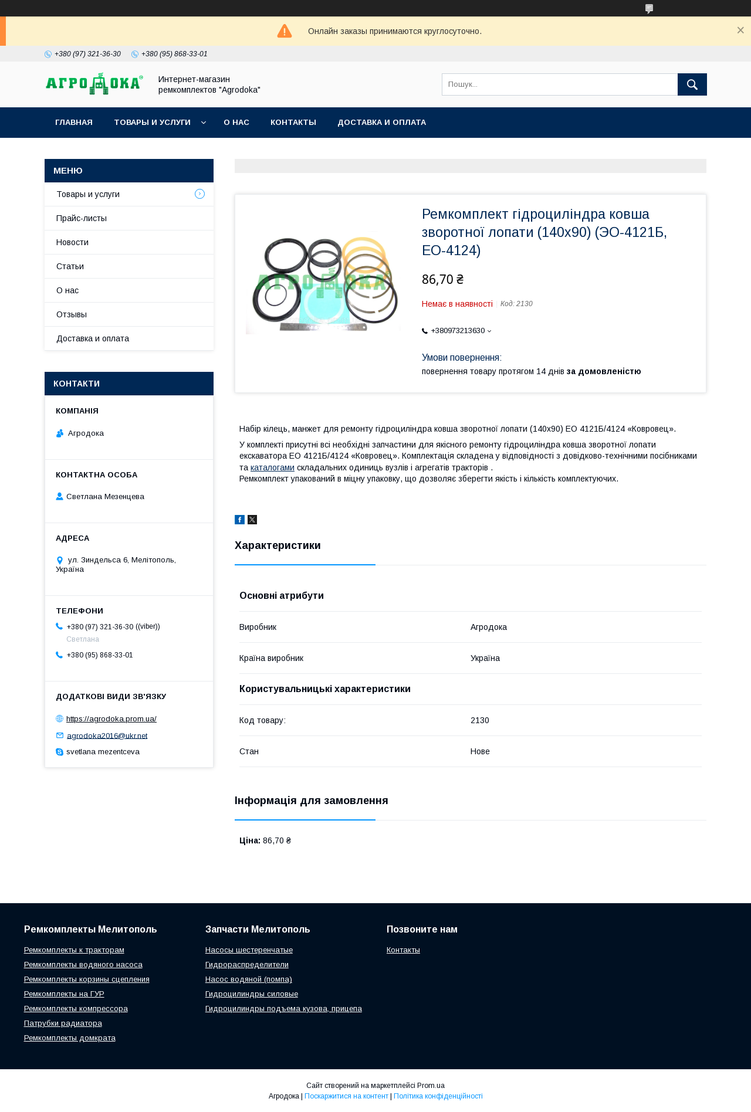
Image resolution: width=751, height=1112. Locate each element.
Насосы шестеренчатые (249, 949)
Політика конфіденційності (438, 1096)
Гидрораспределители (247, 964)
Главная (74, 122)
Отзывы (71, 314)
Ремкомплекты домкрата (70, 1037)
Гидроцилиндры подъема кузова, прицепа (283, 1008)
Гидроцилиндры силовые (251, 993)
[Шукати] (692, 84)
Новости (72, 242)
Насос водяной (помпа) (248, 979)
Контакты (293, 122)
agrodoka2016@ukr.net (107, 735)
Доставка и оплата (381, 122)
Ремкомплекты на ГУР (64, 993)
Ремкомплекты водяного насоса (83, 964)
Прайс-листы (81, 218)
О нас (236, 122)
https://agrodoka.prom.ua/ (111, 718)
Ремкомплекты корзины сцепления (87, 979)
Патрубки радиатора (63, 1023)
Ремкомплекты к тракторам (74, 949)
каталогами (273, 467)
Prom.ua (431, 1086)
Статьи (70, 266)
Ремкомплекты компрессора (76, 1008)
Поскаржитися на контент (346, 1096)
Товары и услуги (152, 122)
